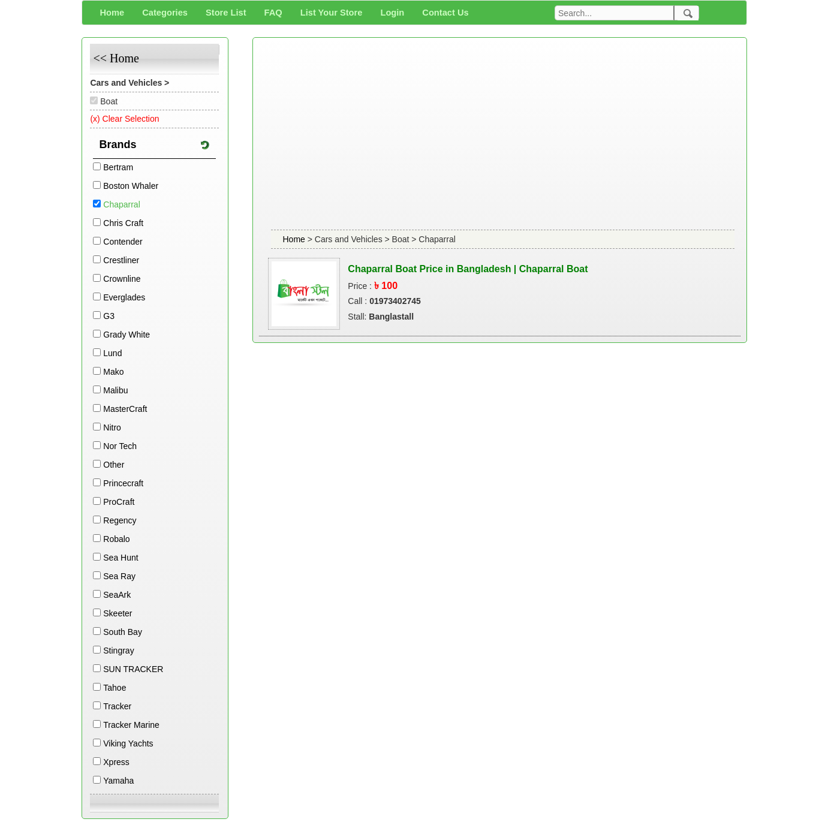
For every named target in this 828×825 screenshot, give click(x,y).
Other (113, 464)
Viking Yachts (128, 743)
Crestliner (121, 260)
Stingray (118, 650)
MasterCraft (125, 409)
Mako (113, 372)
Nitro (112, 427)
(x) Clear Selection (124, 119)
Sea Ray (119, 576)
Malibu (115, 390)
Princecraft (123, 483)
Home (295, 239)
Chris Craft (123, 223)
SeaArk (117, 595)
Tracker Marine (131, 725)
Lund (112, 353)
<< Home (115, 58)
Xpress (116, 762)
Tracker (117, 706)
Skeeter (117, 613)
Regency (119, 520)
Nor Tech (120, 446)
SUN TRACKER (133, 669)
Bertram (118, 167)
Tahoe (114, 687)
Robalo (116, 539)
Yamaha (118, 780)
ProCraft (118, 502)
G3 (109, 316)
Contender (122, 241)
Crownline (121, 279)
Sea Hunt (120, 557)
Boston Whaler (130, 186)
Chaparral (121, 204)
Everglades (124, 297)
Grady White (126, 334)
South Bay (122, 632)
